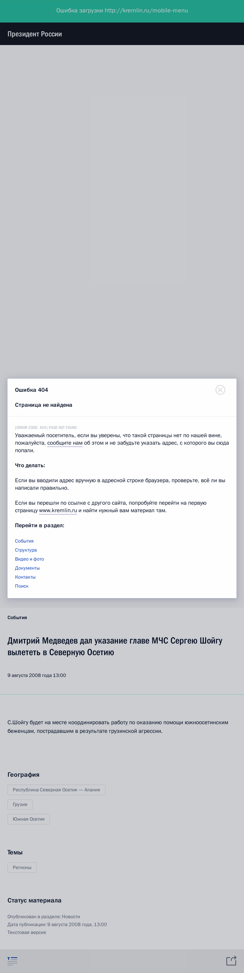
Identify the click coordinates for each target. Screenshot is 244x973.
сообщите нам (65, 443)
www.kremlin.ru (58, 510)
